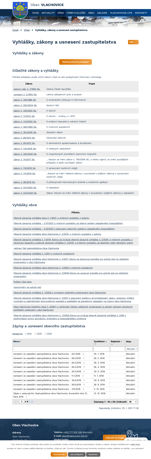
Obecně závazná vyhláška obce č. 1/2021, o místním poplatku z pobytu (51, 218)
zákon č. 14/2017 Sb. (24, 159)
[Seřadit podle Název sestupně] (21, 341)
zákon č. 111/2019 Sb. (25, 173)
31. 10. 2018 (99, 393)
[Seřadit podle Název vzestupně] (21, 340)
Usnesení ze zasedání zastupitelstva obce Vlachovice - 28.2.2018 (49, 358)
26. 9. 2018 (99, 384)
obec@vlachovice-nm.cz (74, 435)
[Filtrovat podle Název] (53, 349)
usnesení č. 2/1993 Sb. (25, 94)
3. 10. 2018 (99, 389)
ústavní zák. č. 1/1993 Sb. (27, 89)
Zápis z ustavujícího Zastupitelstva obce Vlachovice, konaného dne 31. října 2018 (50, 395)
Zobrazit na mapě (113, 437)
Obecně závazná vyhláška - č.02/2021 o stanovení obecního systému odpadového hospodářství (64, 229)
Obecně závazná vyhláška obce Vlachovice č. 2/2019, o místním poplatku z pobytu (57, 234)
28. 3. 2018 (99, 362)
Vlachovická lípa (121, 12)
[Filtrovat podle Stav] (132, 349)
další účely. (135, 444)
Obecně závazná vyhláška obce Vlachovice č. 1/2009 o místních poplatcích (53, 268)
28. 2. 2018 (99, 358)
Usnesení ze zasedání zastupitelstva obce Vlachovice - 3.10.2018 (49, 389)
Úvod (35, 12)
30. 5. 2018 (99, 371)
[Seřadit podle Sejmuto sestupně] (112, 344)
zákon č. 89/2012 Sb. (24, 138)
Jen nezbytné (77, 454)
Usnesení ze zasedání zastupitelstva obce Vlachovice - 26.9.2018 (49, 384)
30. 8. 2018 (99, 380)
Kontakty (141, 12)
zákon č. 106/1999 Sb (25, 100)
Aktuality (48, 12)
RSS (133, 42)
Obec (91, 12)
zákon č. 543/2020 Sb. (25, 193)
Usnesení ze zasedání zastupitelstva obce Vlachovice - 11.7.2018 (48, 376)
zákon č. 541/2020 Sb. (25, 187)
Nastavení (93, 454)
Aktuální (130, 354)
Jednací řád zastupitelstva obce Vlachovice (36, 248)
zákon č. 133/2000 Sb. (25, 121)
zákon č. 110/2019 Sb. (25, 168)
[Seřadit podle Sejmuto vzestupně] (112, 343)
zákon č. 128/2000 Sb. (25, 110)
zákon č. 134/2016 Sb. (25, 148)
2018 (29, 333)
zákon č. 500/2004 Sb (25, 105)
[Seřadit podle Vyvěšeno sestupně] (95, 344)
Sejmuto (116, 341)
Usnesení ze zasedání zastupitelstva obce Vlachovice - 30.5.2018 (49, 371)
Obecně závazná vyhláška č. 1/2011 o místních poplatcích (44, 253)
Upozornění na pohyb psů (27, 287)
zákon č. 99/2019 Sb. (24, 182)
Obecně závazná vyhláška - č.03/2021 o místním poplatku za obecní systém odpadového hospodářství (68, 223)
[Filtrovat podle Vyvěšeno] (102, 349)
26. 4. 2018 (99, 367)
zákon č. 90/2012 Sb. (24, 143)
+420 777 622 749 (72, 432)
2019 (39, 333)
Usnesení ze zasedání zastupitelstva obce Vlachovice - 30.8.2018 (49, 380)
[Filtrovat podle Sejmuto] (117, 349)
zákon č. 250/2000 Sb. (25, 154)
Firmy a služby (76, 12)
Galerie (102, 12)
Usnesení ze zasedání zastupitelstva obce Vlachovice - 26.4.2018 (49, 367)
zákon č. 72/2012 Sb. (24, 116)
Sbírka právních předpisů (75, 62)
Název (16, 341)
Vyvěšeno (100, 341)
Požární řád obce (23, 282)
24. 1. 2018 (99, 354)
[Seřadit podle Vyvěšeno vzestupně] (95, 343)
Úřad (60, 12)
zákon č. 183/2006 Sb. (25, 132)
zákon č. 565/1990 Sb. (25, 127)
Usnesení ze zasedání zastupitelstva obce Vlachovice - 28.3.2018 (49, 362)
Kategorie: (17, 333)
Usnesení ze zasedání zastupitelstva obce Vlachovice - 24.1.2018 (49, 354)
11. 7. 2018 (99, 376)
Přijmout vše (59, 454)
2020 (49, 333)
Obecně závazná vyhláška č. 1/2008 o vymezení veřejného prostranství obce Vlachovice (60, 292)
